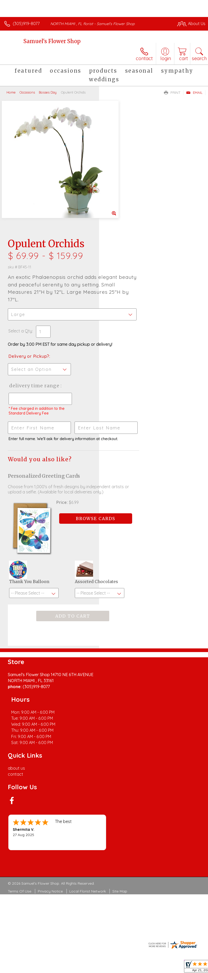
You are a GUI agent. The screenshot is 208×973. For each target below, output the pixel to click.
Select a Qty (119, 192)
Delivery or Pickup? (127, 223)
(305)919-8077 (26, 23)
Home (11, 92)
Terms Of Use (19, 717)
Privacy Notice (50, 717)
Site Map (119, 717)
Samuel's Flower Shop (52, 41)
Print (172, 92)
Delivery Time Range (124, 258)
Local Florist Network (87, 717)
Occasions (27, 92)
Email (194, 92)
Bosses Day (48, 92)
